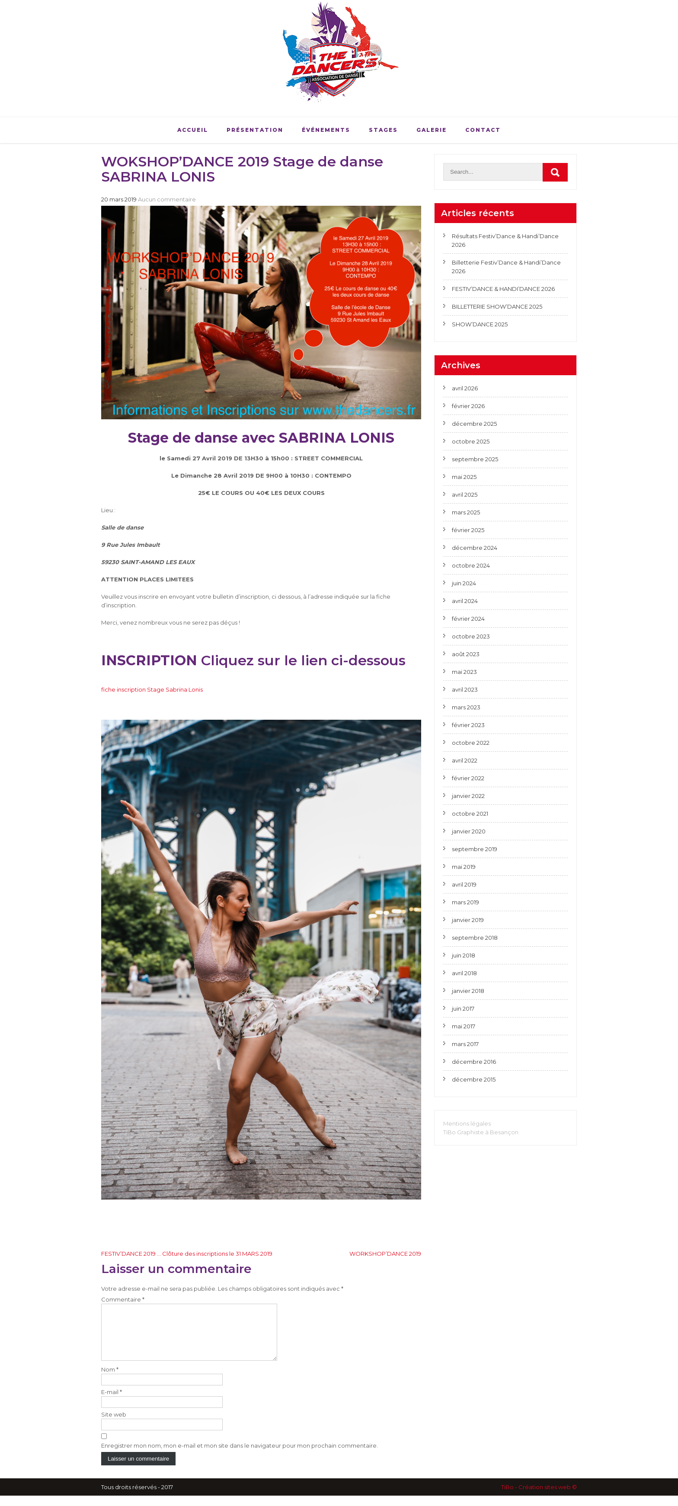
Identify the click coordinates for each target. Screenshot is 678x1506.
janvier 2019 (468, 919)
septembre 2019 (474, 849)
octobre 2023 (471, 636)
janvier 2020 (469, 831)
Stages (383, 130)
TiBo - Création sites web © (539, 1497)
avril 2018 (464, 973)
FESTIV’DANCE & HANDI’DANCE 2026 (503, 288)
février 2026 (468, 405)
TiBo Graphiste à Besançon (480, 1132)
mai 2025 (464, 476)
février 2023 (468, 724)
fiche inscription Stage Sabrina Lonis (152, 689)
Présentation (255, 130)
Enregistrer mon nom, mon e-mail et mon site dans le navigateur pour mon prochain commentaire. (239, 1455)
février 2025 (468, 529)
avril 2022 (464, 760)
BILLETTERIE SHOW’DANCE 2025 (497, 306)
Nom (109, 1379)
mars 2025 (466, 512)
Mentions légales (467, 1123)
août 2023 (466, 654)
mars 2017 (465, 1043)
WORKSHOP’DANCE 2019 (385, 1253)
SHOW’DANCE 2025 (480, 324)
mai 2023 (464, 671)
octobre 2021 (470, 813)
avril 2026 (465, 388)
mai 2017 (463, 1026)
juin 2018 (463, 955)
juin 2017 (463, 1008)
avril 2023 (465, 689)
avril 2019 (464, 884)
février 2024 (468, 618)
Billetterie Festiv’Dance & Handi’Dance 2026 (506, 266)
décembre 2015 (474, 1079)
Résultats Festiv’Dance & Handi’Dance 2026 (505, 240)
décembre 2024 (474, 547)
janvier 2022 (468, 795)
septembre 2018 (475, 937)
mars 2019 (465, 902)
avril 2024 (465, 600)
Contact (483, 130)
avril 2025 (464, 494)
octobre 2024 (471, 565)
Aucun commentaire (167, 199)
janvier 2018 (468, 990)
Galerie (431, 130)
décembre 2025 (474, 423)
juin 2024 (464, 583)
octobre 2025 (470, 441)
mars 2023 (466, 707)
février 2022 (468, 778)
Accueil (192, 130)
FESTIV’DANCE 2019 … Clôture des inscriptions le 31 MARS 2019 (186, 1253)
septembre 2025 (475, 459)
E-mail (111, 1402)
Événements (326, 130)
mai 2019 (464, 866)
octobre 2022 (470, 742)
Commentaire (122, 1299)
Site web (113, 1424)
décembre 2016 (474, 1061)
